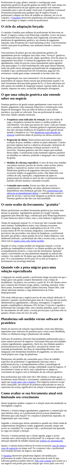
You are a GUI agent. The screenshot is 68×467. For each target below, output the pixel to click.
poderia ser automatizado (51, 441)
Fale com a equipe (43, 461)
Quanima (16, 18)
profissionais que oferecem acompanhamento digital (35, 191)
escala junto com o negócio (23, 382)
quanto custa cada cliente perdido (29, 241)
